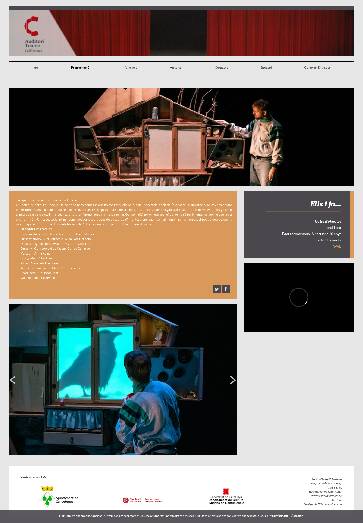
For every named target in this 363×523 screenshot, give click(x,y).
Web (337, 246)
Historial (176, 67)
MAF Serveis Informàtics (328, 504)
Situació (266, 67)
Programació (80, 67)
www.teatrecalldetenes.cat (326, 496)
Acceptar (297, 515)
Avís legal (337, 500)
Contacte (221, 67)
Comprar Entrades (317, 67)
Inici (35, 67)
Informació (130, 67)
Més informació (278, 515)
